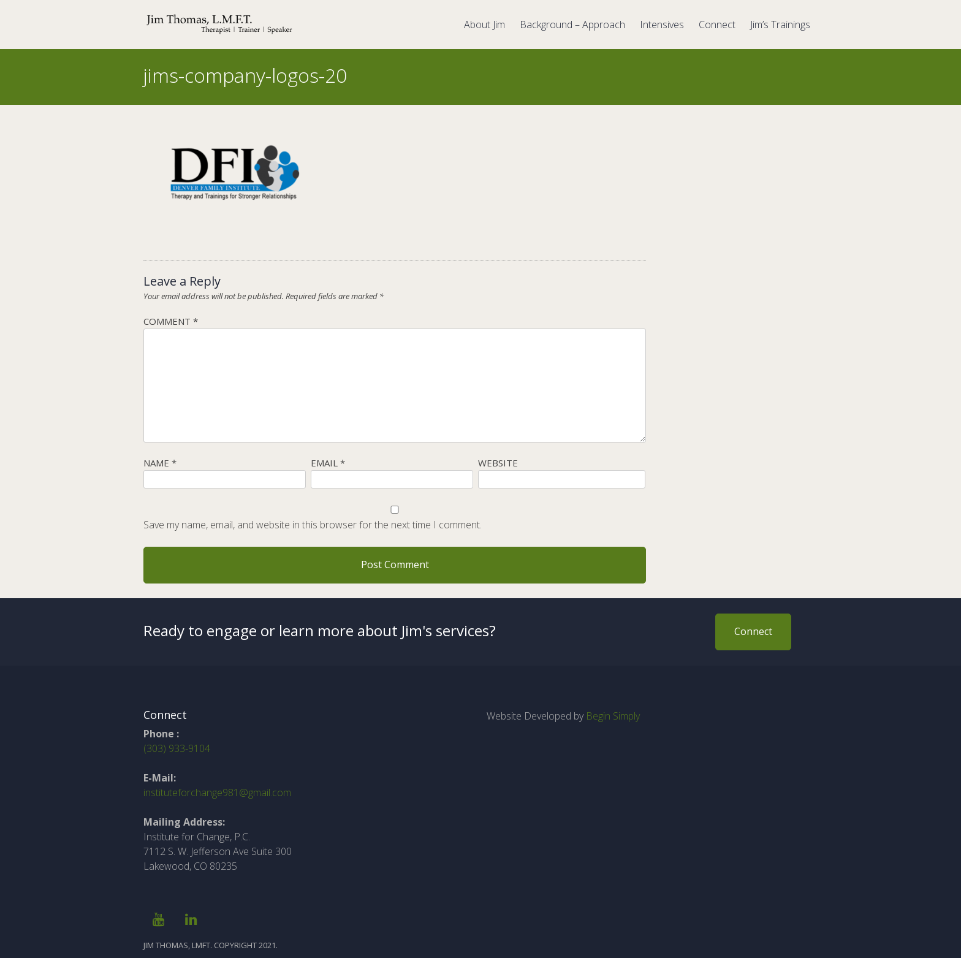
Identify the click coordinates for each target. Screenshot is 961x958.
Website (498, 463)
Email (328, 463)
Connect (717, 24)
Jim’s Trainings (780, 24)
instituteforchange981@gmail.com (217, 792)
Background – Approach (572, 24)
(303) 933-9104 (176, 748)
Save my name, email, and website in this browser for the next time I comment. (312, 524)
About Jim (484, 24)
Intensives (662, 24)
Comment (170, 321)
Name (160, 463)
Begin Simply (613, 716)
